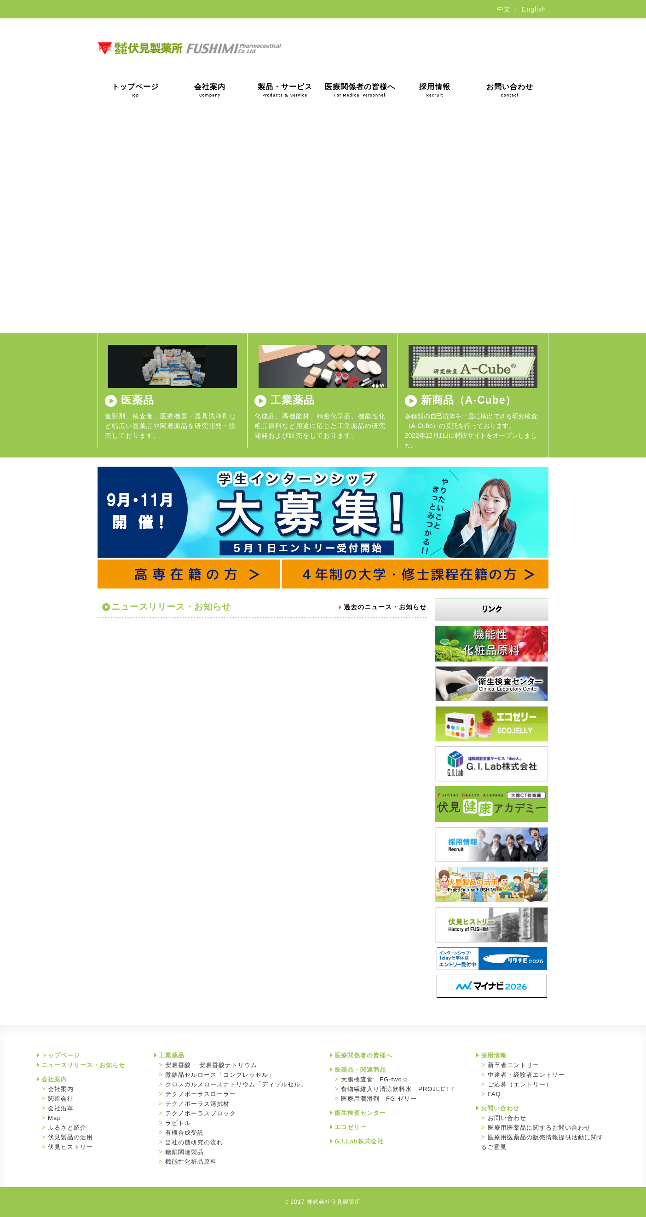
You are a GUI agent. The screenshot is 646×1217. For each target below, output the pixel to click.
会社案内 (209, 89)
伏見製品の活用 (70, 1137)
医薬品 (137, 400)
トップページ (135, 89)
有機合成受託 (184, 1132)
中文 (504, 9)
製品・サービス (285, 89)
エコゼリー (351, 1127)
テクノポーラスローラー (200, 1094)
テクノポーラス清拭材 (197, 1103)
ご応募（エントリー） (520, 1084)
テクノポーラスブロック (200, 1113)
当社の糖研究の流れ (194, 1142)
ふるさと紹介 (67, 1127)
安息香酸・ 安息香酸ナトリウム (211, 1065)
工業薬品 (293, 400)
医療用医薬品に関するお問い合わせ (539, 1127)
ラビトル (178, 1123)
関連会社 (61, 1098)
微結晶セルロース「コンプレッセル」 (220, 1074)
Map (54, 1117)
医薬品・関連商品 (360, 1069)
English (534, 9)
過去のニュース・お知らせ (385, 607)
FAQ (494, 1094)
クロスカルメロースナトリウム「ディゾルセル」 (236, 1084)
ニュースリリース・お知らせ (83, 1065)
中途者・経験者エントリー (526, 1074)
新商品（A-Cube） (469, 400)
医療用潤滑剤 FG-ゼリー (379, 1098)
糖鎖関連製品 (184, 1151)
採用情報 (434, 89)
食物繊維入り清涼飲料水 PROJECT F (398, 1089)
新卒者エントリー (513, 1065)
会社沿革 (61, 1108)
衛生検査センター (360, 1112)
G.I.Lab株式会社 (359, 1141)
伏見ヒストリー (70, 1146)
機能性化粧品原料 (191, 1161)
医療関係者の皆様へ (360, 89)
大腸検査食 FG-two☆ (375, 1079)
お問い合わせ (509, 89)
